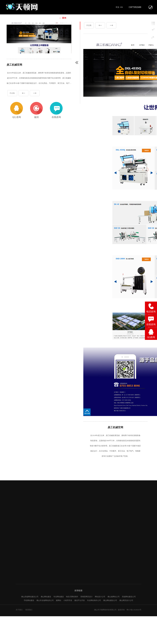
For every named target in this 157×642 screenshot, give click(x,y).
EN (121, 7)
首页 (36, 18)
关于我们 (19, 610)
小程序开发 (67, 600)
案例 (64, 18)
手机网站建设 (29, 600)
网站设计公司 (100, 597)
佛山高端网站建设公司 (29, 597)
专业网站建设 (58, 597)
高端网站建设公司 (129, 597)
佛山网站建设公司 (110, 600)
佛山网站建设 (46, 597)
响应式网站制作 (72, 597)
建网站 (58, 600)
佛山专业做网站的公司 (45, 600)
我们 (49, 18)
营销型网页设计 (86, 597)
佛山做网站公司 (113, 597)
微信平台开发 (79, 600)
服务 (77, 18)
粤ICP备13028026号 (133, 610)
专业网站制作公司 (94, 600)
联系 (102, 18)
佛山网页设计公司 (126, 600)
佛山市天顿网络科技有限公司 (105, 610)
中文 (117, 7)
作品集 (12, 93)
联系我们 (28, 610)
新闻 (89, 18)
